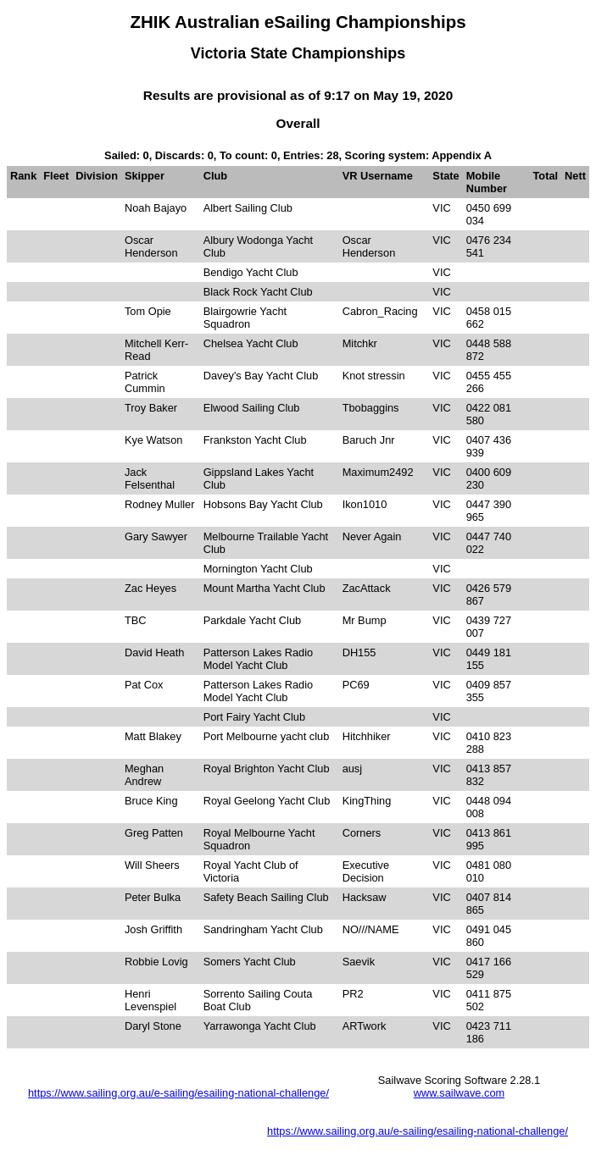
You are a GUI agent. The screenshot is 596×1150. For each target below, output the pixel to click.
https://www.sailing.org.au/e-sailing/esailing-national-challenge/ (178, 1092)
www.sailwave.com (459, 1092)
